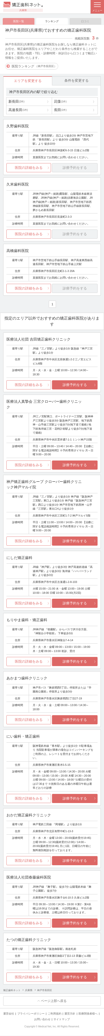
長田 (60, 110)
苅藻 (60, 102)
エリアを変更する (28, 81)
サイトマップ (61, 1019)
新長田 (16, 102)
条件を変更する (76, 81)
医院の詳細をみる (29, 168)
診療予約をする (75, 385)
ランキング (52, 21)
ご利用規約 (54, 1013)
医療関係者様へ (88, 1013)
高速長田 (18, 110)
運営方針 (69, 1013)
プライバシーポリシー (31, 1013)
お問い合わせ (42, 1019)
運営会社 (8, 1013)
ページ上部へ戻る (54, 1001)
